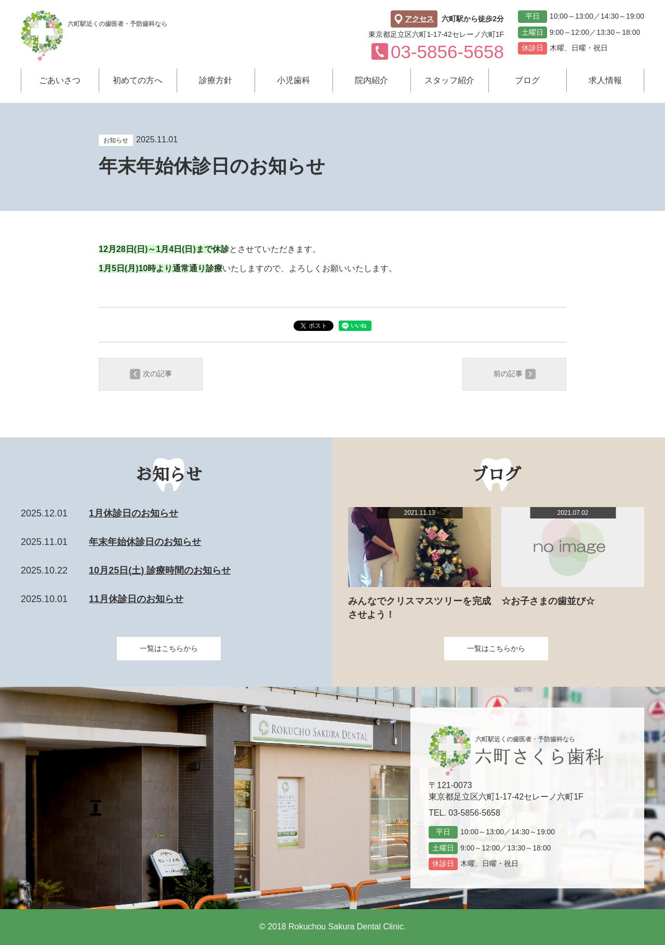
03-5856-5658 (474, 812)
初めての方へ (138, 80)
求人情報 (605, 80)
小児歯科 (293, 80)
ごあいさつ (60, 80)
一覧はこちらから (169, 648)
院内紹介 (371, 80)
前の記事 (515, 374)
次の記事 (151, 374)
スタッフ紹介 (449, 80)
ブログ (527, 80)
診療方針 (215, 80)
